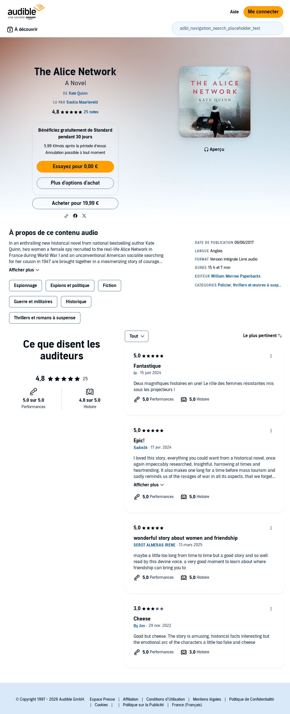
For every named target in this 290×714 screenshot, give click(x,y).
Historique (76, 302)
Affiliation (130, 699)
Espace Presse (102, 699)
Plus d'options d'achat (75, 183)
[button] (66, 216)
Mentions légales (207, 699)
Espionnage (25, 285)
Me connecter (263, 12)
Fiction (109, 285)
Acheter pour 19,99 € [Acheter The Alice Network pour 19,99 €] (75, 203)
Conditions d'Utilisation (165, 699)
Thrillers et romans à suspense (45, 318)
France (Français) (187, 705)
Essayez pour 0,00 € (75, 167)
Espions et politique (70, 285)
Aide (234, 12)
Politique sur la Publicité (143, 705)
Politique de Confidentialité (251, 699)
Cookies (101, 705)
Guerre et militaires (33, 302)
